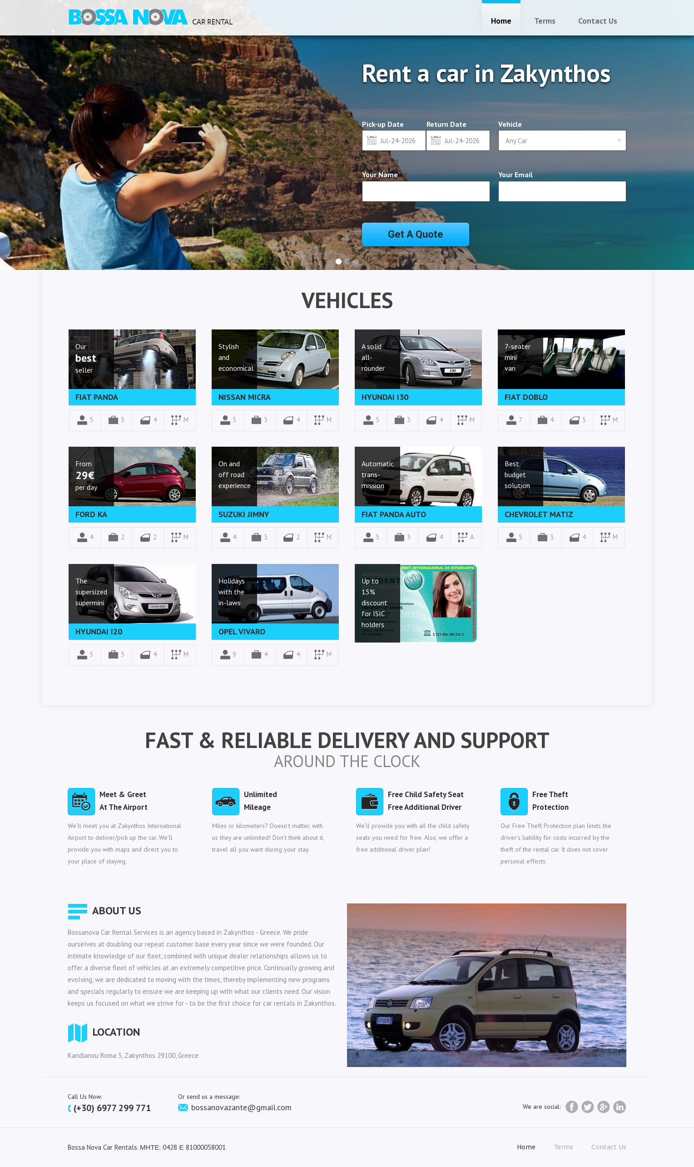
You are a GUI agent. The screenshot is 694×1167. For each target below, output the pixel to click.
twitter (588, 1107)
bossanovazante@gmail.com (235, 1107)
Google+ (603, 1107)
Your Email (515, 174)
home (501, 20)
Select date (372, 140)
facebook (572, 1107)
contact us (597, 20)
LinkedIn (619, 1107)
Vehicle (510, 124)
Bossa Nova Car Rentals (102, 1147)
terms (544, 20)
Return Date (446, 124)
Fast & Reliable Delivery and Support (347, 740)
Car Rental (150, 16)
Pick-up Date (383, 124)
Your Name (380, 174)
